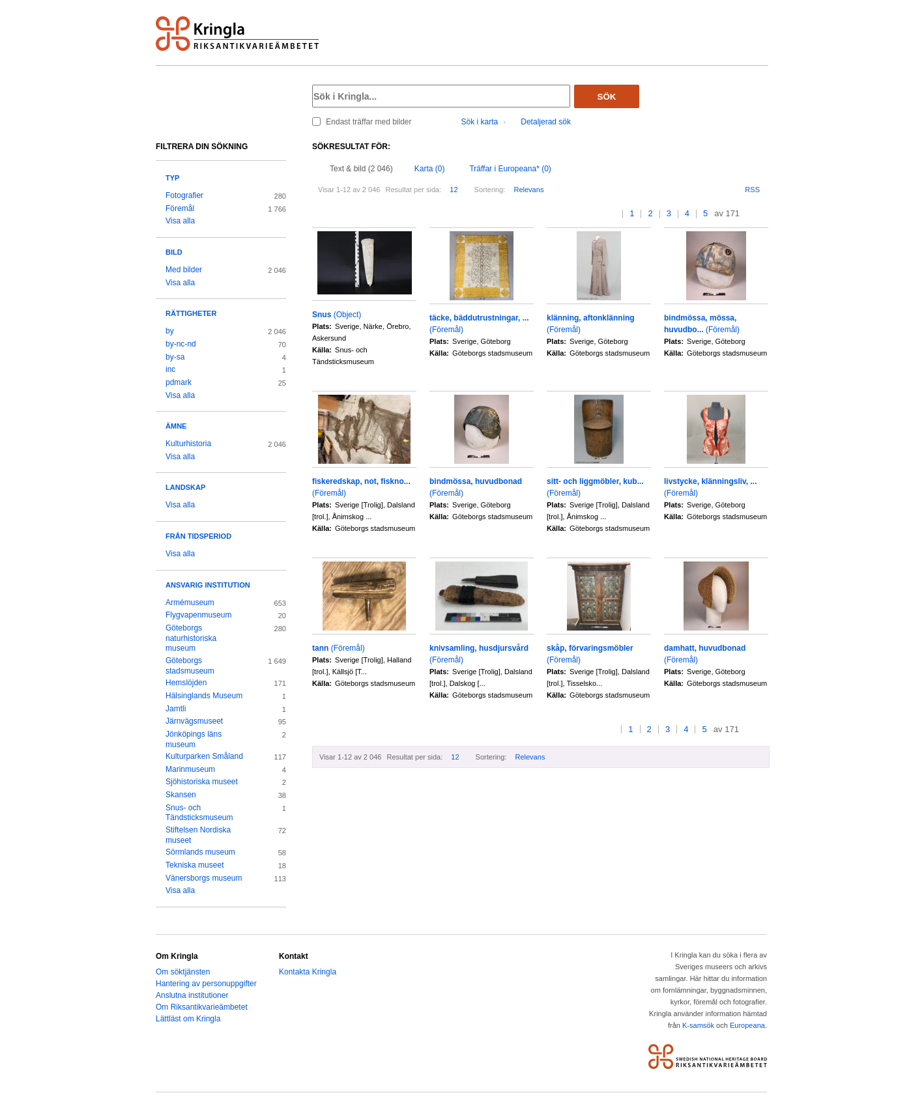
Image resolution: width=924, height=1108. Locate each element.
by (170, 330)
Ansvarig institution (208, 585)
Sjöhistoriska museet (202, 781)
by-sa (175, 357)
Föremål (180, 208)
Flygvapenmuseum (199, 614)
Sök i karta (479, 121)
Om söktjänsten (183, 971)
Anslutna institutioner (192, 995)
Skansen (181, 794)
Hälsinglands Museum (204, 695)
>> (764, 214)
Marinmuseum (190, 769)
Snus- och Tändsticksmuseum (199, 813)
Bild (174, 252)
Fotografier (184, 195)
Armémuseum (190, 602)
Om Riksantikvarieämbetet (202, 1007)
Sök (607, 97)
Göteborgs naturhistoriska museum (191, 638)
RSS (752, 189)
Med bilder (184, 269)
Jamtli (176, 708)
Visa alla (180, 220)
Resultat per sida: (413, 189)
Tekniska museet (195, 865)
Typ (172, 178)
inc (170, 369)
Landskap (185, 487)
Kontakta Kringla (307, 971)
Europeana (747, 1025)
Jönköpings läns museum (194, 739)
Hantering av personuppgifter (206, 983)
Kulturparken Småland (204, 756)
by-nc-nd (181, 343)
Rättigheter (191, 313)
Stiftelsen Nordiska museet (198, 835)
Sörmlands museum (200, 852)
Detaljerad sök (546, 121)
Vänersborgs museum (204, 878)
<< (601, 214)
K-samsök (698, 1025)
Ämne (176, 426)
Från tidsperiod (198, 536)
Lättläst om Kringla (188, 1018)
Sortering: (490, 189)
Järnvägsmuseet (194, 721)
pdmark (179, 382)
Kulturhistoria (188, 443)
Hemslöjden (186, 682)
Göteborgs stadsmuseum (190, 665)
